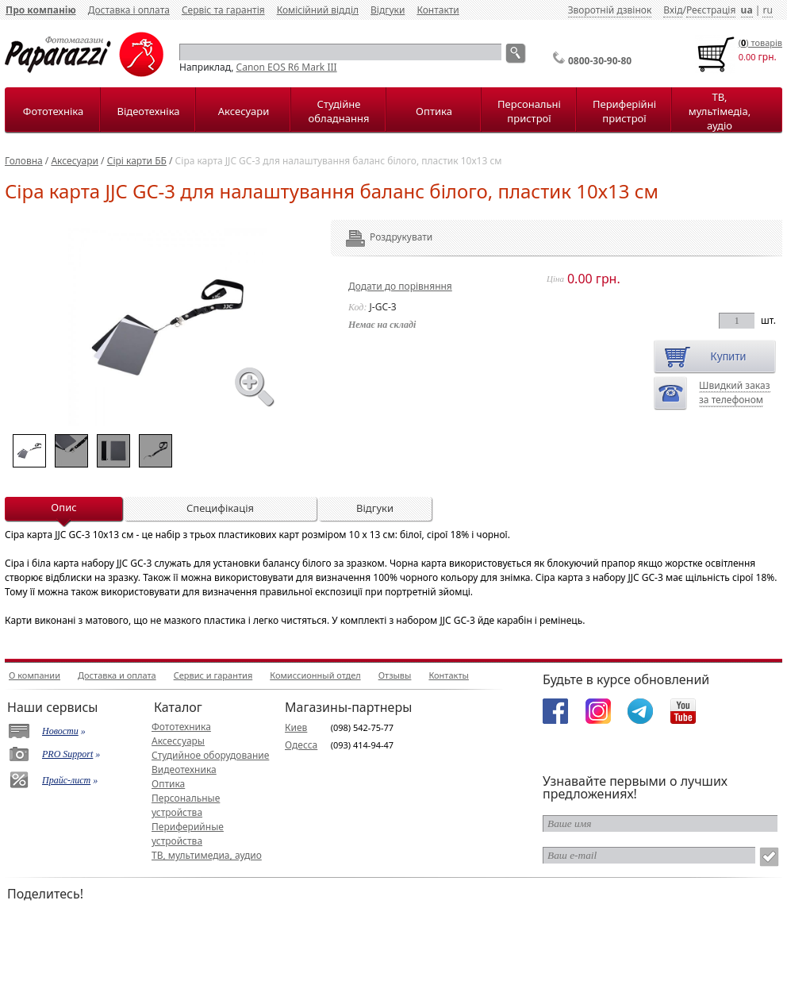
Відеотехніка (148, 111)
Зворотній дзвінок (610, 10)
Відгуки (387, 10)
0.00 (747, 57)
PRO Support (67, 754)
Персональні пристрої (529, 111)
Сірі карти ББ (137, 160)
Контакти (438, 10)
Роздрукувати (380, 237)
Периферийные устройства (188, 834)
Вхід (672, 10)
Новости (60, 731)
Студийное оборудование (210, 755)
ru (767, 10)
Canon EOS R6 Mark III (286, 67)
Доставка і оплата (129, 10)
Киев (296, 727)
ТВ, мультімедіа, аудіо (720, 111)
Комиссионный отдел (315, 675)
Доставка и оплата (117, 675)
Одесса (301, 745)
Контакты (448, 675)
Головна (24, 160)
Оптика (434, 111)
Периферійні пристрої (624, 111)
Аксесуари (243, 111)
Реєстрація (710, 10)
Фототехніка (53, 111)
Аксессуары (178, 741)
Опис (63, 507)
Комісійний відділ (318, 10)
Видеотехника (184, 769)
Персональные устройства (186, 805)
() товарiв (760, 42)
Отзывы (395, 675)
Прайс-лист (66, 780)
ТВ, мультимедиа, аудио (207, 855)
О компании (34, 675)
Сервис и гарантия (213, 675)
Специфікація (220, 508)
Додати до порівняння (400, 286)
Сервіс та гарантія (223, 10)
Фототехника (181, 726)
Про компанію (41, 10)
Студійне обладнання (339, 111)
